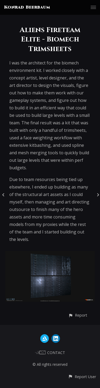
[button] (77, 315)
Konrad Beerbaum (27, 7)
